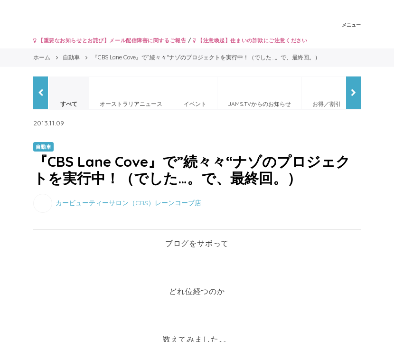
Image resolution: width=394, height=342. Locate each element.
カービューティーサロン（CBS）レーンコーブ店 (128, 203)
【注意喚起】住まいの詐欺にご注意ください (250, 40)
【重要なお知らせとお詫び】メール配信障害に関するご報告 (109, 40)
